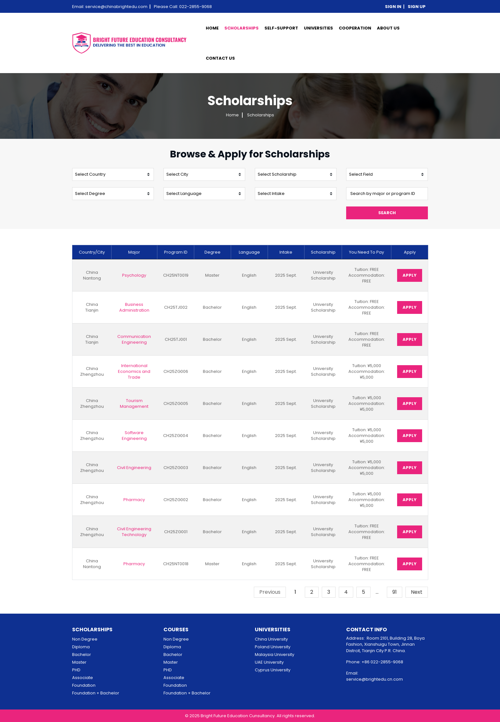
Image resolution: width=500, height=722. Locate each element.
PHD (76, 670)
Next (416, 592)
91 (394, 592)
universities (318, 28)
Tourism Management (134, 403)
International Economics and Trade (134, 371)
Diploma (81, 647)
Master (79, 662)
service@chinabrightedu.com (116, 6)
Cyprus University (272, 670)
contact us (220, 58)
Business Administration (134, 307)
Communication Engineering (134, 339)
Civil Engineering (134, 468)
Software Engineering (134, 435)
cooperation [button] (355, 28)
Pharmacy (134, 500)
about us (388, 28)
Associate (82, 678)
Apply (410, 275)
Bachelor (81, 654)
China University (271, 639)
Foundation (84, 685)
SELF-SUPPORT (281, 28)
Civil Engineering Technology (134, 532)
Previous (269, 592)
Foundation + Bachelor (95, 693)
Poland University (272, 647)
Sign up (417, 6)
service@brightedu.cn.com (374, 679)
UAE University (269, 662)
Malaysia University (274, 654)
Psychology (134, 275)
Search (387, 213)
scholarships (241, 28)
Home (212, 28)
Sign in (393, 6)
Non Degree (84, 639)
